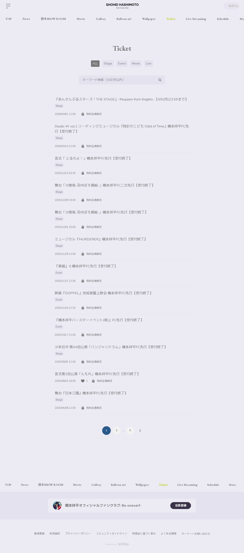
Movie (81, 19)
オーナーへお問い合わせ (195, 534)
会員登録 (181, 505)
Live (148, 63)
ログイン (231, 6)
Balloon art (124, 19)
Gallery (101, 19)
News (26, 19)
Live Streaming (196, 19)
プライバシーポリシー (78, 533)
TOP (8, 19)
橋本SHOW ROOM (53, 19)
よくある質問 (168, 533)
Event (122, 63)
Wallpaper (149, 19)
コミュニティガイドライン (111, 533)
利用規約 (55, 533)
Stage (108, 63)
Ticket (170, 19)
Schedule (223, 19)
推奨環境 (39, 533)
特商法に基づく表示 (144, 533)
